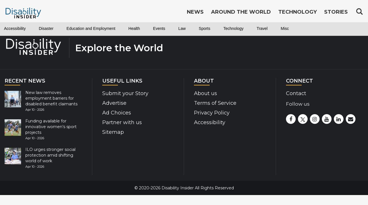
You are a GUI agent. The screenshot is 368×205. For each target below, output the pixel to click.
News (195, 12)
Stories (336, 12)
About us (204, 93)
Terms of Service (213, 103)
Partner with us (120, 122)
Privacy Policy (209, 112)
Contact (295, 93)
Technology (233, 28)
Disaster (46, 28)
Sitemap (111, 132)
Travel (262, 28)
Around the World (241, 12)
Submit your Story (123, 93)
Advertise (113, 103)
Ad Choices (114, 112)
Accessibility (15, 28)
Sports (204, 28)
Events (159, 28)
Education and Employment (91, 28)
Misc (285, 28)
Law (182, 28)
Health (134, 28)
